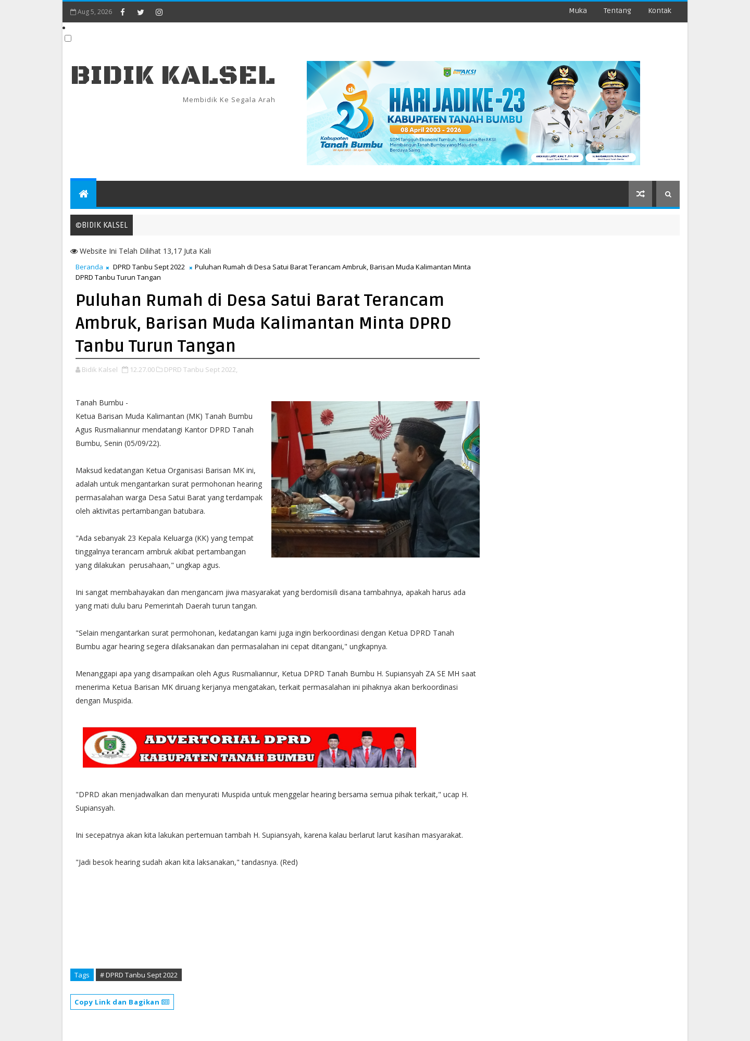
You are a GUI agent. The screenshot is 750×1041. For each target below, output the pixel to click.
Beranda (89, 266)
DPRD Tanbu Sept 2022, (201, 369)
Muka (578, 10)
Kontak (659, 10)
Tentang (617, 10)
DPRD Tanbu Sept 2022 (149, 266)
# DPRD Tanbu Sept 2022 (139, 975)
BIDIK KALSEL (173, 76)
